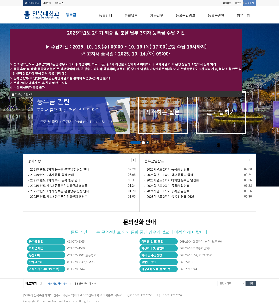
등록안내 (105, 15)
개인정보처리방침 (57, 283)
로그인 (238, 3)
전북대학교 (32, 2)
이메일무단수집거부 (84, 283)
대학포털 (47, 2)
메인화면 (227, 3)
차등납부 (156, 15)
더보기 (133, 160)
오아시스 (59, 2)
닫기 (239, 94)
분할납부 (131, 15)
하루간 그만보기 (24, 94)
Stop (147, 142)
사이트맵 (249, 3)
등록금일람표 (185, 15)
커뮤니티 (243, 15)
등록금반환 (216, 15)
